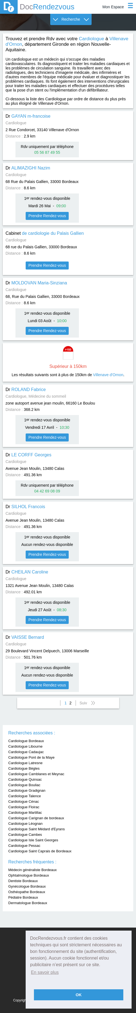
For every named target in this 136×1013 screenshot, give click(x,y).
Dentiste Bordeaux (23, 881)
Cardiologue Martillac (25, 812)
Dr (28, 116)
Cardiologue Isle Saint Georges (33, 840)
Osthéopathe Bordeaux (26, 892)
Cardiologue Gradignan (26, 790)
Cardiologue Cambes (25, 835)
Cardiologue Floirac (23, 807)
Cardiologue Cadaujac (26, 752)
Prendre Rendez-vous (47, 216)
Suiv (83, 703)
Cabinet (45, 233)
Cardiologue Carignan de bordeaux (36, 818)
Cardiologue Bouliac (24, 785)
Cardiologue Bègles (23, 768)
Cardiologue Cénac (23, 801)
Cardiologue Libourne (25, 746)
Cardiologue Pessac (24, 846)
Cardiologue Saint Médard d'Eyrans (36, 829)
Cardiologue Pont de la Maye (31, 757)
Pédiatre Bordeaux (23, 897)
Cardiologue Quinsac (25, 779)
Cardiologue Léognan (25, 823)
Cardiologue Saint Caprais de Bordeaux (39, 851)
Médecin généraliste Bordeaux (32, 870)
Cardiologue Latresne (25, 763)
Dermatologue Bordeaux (27, 903)
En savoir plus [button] (45, 972)
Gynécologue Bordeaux (27, 886)
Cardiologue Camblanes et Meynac (36, 774)
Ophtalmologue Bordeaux (28, 875)
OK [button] (79, 995)
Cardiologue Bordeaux (26, 741)
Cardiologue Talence (24, 796)
